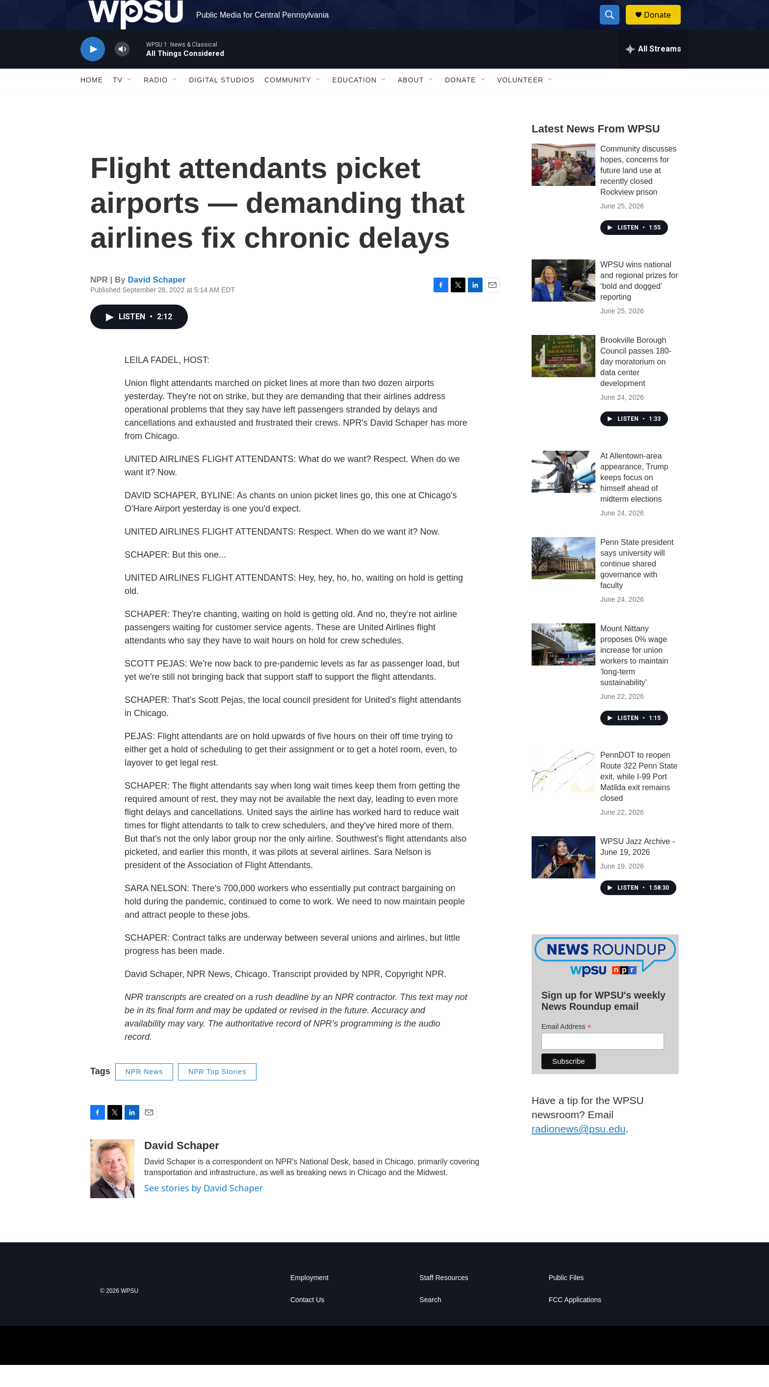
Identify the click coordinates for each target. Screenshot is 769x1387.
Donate (663, 26)
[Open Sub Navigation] (130, 102)
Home (91, 102)
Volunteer (520, 102)
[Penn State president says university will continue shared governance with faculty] (563, 580)
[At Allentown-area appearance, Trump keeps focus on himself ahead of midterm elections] (563, 494)
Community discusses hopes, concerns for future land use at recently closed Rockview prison (638, 192)
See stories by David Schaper (203, 1210)
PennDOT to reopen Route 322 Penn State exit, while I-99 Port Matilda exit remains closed (638, 798)
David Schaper (157, 302)
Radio (156, 102)
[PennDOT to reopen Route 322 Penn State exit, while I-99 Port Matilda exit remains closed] (563, 793)
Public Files (566, 1300)
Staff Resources (443, 1300)
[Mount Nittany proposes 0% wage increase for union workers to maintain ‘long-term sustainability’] (563, 666)
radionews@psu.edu (579, 1150)
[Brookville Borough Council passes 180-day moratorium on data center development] (563, 378)
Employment (309, 1300)
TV (118, 102)
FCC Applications (575, 1322)
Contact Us (307, 1322)
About (411, 102)
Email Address (566, 1048)
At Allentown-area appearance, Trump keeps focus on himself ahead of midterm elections (634, 499)
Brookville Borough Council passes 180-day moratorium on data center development (635, 384)
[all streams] (653, 71)
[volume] (122, 71)
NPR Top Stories (217, 1094)
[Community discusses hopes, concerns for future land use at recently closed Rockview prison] (563, 187)
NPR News (144, 1094)
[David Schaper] (112, 1190)
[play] (93, 71)
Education (355, 102)
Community (287, 102)
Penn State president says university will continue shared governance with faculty (636, 586)
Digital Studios (222, 102)
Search (430, 1322)
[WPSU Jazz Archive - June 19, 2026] (563, 879)
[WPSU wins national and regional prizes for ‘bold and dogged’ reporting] (563, 303)
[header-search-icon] (614, 26)
